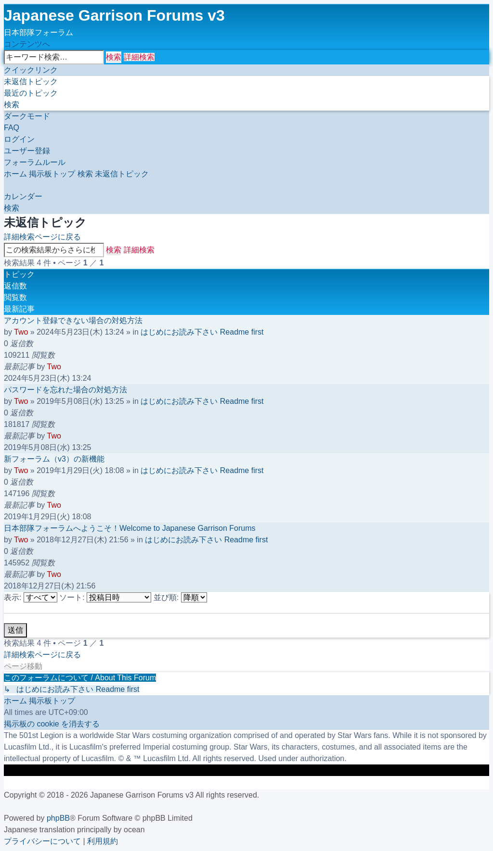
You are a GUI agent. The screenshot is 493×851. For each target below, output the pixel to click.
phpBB (58, 818)
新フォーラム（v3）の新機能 (54, 459)
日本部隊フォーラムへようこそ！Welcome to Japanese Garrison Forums (129, 528)
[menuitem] (31, 81)
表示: (30, 597)
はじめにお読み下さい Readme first (202, 332)
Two (21, 332)
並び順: (180, 597)
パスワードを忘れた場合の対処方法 (65, 390)
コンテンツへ (27, 44)
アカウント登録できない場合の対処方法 (73, 320)
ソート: (105, 597)
